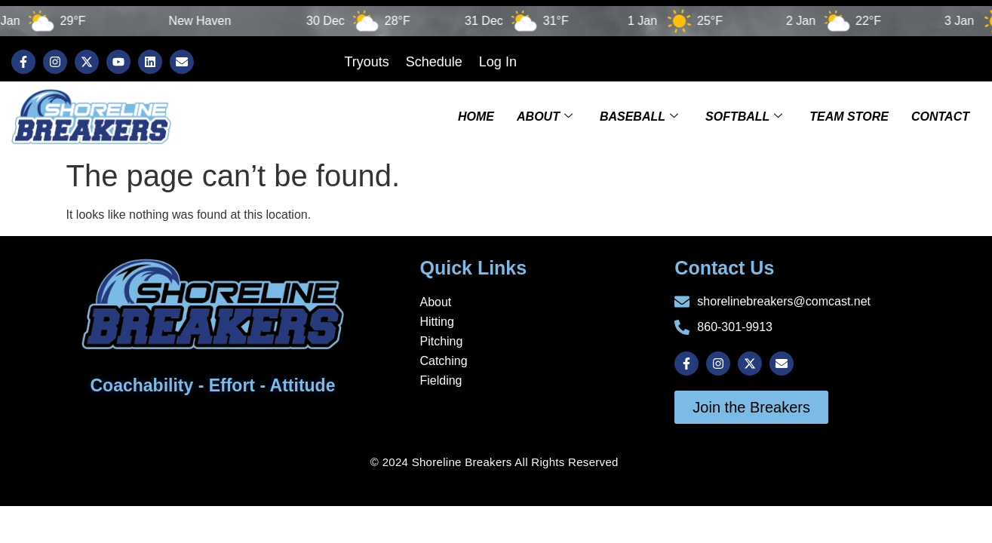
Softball (743, 116)
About (545, 116)
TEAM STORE (849, 116)
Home (476, 116)
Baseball (639, 116)
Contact (940, 116)
